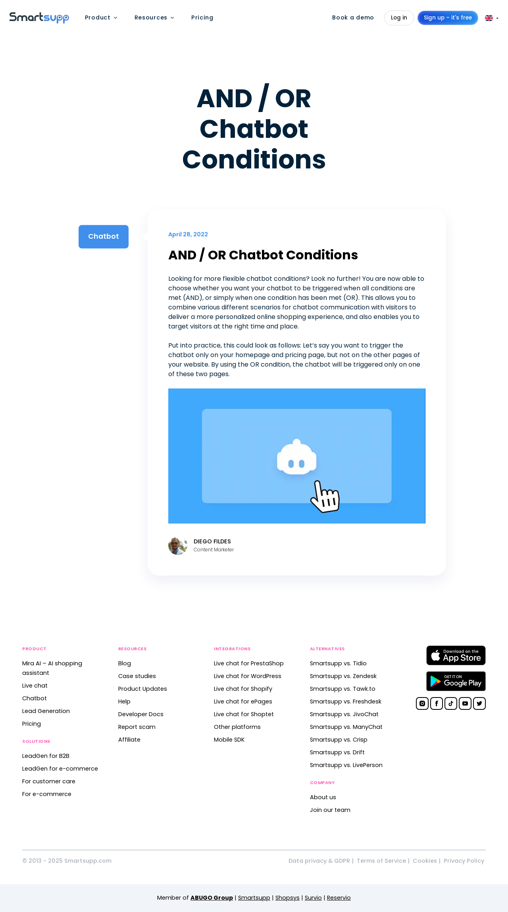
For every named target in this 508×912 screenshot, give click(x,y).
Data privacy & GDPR (319, 861)
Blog (124, 663)
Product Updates (142, 689)
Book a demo (353, 17)
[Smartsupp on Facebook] (436, 703)
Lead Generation (46, 711)
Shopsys (287, 898)
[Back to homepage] (39, 21)
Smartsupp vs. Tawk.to (342, 689)
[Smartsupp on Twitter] (479, 703)
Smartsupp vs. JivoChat (344, 714)
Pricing (31, 724)
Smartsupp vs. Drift (337, 752)
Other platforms (237, 727)
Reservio (339, 898)
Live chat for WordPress (247, 676)
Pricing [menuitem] (202, 17)
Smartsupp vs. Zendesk (343, 676)
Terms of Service (381, 861)
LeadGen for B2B (45, 756)
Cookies (425, 861)
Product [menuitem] (98, 17)
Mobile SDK (229, 740)
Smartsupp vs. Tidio (338, 663)
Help (124, 701)
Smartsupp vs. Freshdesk (345, 701)
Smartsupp (254, 898)
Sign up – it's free (448, 17)
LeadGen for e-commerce (60, 769)
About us (323, 797)
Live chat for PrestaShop (249, 663)
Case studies (137, 676)
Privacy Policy (464, 861)
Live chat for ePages (243, 701)
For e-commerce (46, 794)
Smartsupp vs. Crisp (339, 740)
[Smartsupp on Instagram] (422, 703)
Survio (313, 898)
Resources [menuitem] (151, 17)
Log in (399, 17)
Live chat (35, 686)
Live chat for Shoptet (244, 714)
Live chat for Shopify (243, 689)
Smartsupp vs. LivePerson (346, 765)
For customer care (48, 781)
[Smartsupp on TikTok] (450, 703)
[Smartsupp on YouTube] (465, 703)
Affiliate (129, 740)
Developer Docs (141, 714)
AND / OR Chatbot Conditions (263, 255)
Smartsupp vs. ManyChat (346, 727)
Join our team (330, 810)
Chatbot (34, 698)
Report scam (137, 727)
